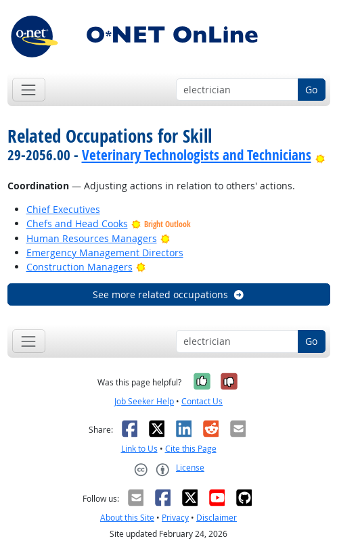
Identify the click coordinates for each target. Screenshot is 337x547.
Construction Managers (79, 266)
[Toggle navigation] (28, 89)
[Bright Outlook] (320, 154)
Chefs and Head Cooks (77, 223)
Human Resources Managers (91, 238)
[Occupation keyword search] (237, 89)
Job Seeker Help (144, 401)
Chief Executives (63, 209)
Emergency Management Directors (104, 252)
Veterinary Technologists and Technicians (196, 154)
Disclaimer (216, 517)
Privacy (175, 517)
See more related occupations (169, 294)
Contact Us (202, 401)
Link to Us (139, 448)
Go (311, 89)
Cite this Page (191, 448)
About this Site (127, 517)
